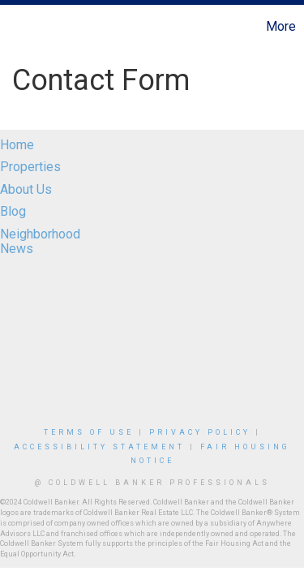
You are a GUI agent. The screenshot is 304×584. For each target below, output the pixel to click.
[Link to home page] (14, 27)
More (281, 26)
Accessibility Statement (99, 447)
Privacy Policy (199, 432)
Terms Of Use (89, 432)
